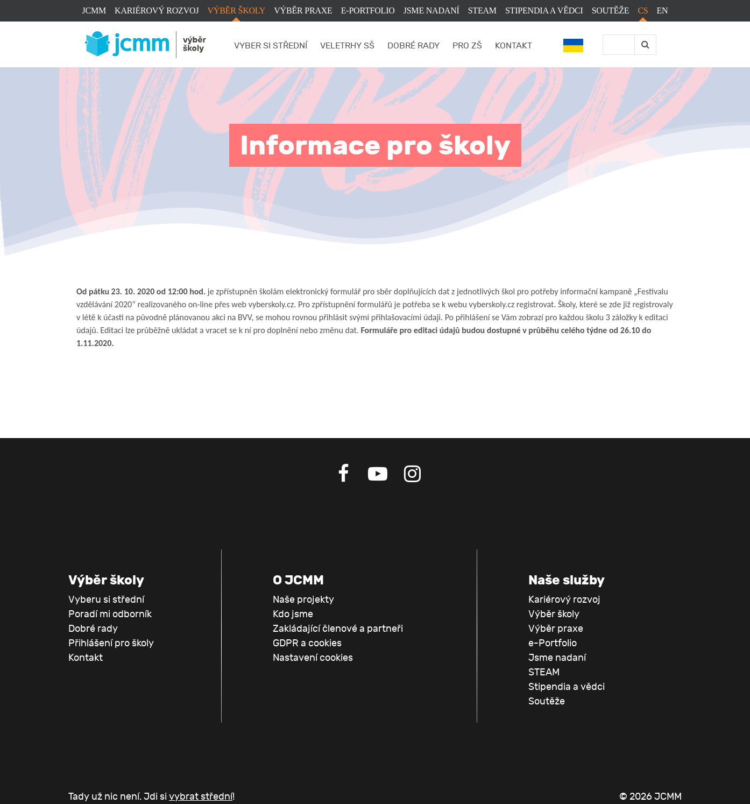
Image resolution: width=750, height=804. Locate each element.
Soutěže (610, 10)
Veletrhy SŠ (347, 46)
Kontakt (513, 46)
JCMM (94, 10)
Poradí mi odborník (110, 614)
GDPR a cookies (307, 643)
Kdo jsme (293, 614)
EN (662, 10)
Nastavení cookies (313, 658)
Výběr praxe (303, 10)
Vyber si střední (270, 46)
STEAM (482, 10)
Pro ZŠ (467, 46)
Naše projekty (303, 599)
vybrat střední (200, 796)
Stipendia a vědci (544, 10)
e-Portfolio (368, 10)
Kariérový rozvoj (157, 10)
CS (643, 10)
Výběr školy (236, 10)
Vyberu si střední (106, 599)
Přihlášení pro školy (111, 643)
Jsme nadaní (431, 10)
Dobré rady (413, 46)
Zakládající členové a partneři (338, 628)
